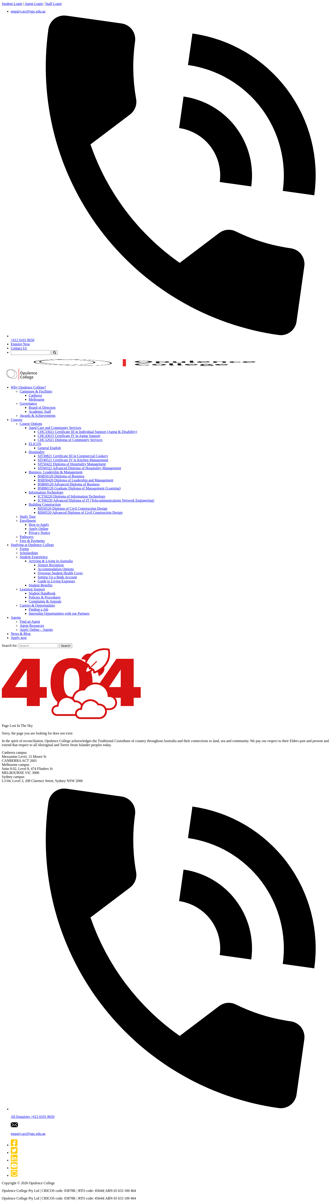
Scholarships (29, 553)
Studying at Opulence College (32, 545)
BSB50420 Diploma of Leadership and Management (75, 480)
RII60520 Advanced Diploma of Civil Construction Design (80, 512)
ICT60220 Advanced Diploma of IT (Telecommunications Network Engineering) (96, 500)
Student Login (12, 4)
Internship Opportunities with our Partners (59, 613)
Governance (28, 403)
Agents (16, 617)
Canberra (35, 395)
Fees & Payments (32, 541)
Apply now (19, 638)
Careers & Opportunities (37, 605)
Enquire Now (20, 344)
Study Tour (28, 516)
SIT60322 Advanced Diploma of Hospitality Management (79, 468)
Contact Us (19, 348)
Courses (16, 420)
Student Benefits (40, 585)
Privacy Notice (39, 533)
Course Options (31, 424)
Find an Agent (30, 621)
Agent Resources (32, 625)
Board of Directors (42, 407)
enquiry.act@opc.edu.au (28, 11)
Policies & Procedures (45, 597)
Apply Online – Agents (36, 629)
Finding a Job (38, 609)
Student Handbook (42, 593)
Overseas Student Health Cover (60, 573)
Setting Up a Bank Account (57, 577)
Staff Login (53, 4)
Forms (24, 549)
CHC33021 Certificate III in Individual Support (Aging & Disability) (87, 432)
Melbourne (36, 399)
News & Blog (20, 634)
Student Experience (34, 557)
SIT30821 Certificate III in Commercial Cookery (73, 456)
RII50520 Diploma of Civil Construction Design (72, 508)
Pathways (26, 537)
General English (49, 448)
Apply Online (38, 529)
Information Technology (46, 492)
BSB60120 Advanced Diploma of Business (69, 484)
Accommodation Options (56, 569)
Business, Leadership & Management (55, 472)
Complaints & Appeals (45, 601)
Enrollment (28, 520)
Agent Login (33, 4)
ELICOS (35, 444)
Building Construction (45, 504)
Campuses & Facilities (36, 391)
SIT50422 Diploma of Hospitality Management (72, 464)
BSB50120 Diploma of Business (61, 476)
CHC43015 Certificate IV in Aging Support (69, 436)
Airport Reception (51, 565)
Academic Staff (40, 411)
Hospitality (37, 452)
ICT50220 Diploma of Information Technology (72, 496)
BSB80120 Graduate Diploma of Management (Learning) (79, 488)
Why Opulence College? (28, 387)
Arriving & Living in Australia (51, 561)
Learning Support (32, 589)
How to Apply (39, 525)
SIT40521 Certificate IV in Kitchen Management (73, 460)
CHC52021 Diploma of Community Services (70, 440)
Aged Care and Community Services (55, 428)
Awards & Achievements (37, 415)
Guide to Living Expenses (56, 581)
